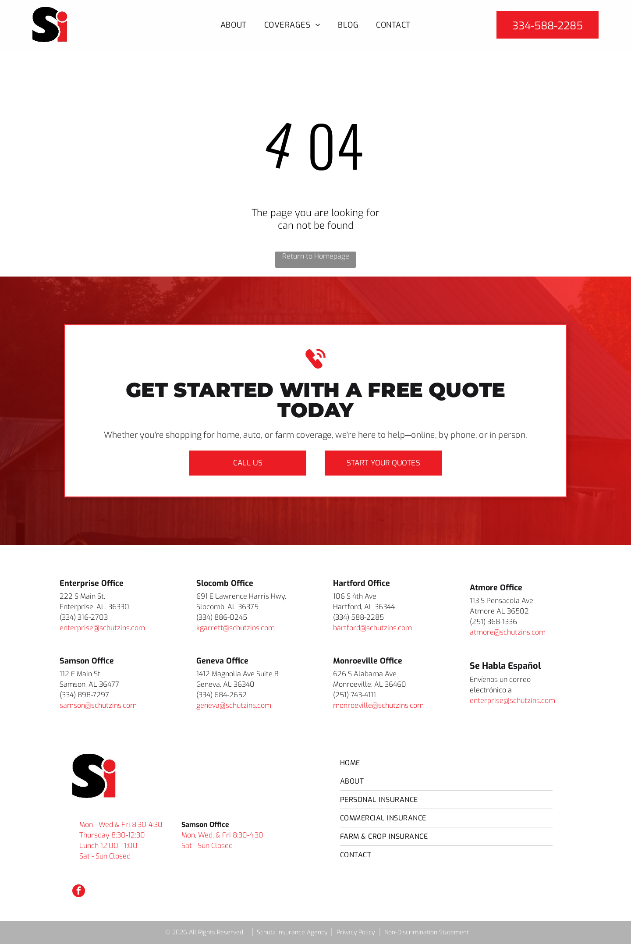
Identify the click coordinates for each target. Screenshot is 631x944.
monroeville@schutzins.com (378, 705)
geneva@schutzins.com (233, 705)
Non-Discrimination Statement (426, 932)
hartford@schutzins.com (372, 627)
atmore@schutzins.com (508, 632)
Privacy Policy (356, 932)
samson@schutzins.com (98, 705)
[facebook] (78, 891)
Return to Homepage (315, 256)
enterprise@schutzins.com (102, 627)
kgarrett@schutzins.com (235, 627)
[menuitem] (233, 24)
